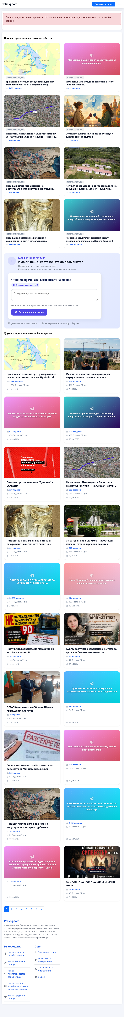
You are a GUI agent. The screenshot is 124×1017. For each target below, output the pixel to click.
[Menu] (119, 4)
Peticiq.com (9, 4)
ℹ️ (23, 78)
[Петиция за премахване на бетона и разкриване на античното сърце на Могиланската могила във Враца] (32, 223)
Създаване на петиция (29, 312)
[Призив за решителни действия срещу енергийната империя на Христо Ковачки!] (92, 223)
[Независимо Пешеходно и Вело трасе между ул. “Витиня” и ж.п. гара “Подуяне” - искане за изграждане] (32, 119)
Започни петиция (104, 4)
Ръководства (12, 946)
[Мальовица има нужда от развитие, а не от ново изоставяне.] (92, 67)
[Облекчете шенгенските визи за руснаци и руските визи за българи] (92, 119)
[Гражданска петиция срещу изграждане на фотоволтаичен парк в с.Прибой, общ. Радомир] (32, 67)
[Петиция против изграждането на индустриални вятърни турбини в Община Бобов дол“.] (32, 171)
